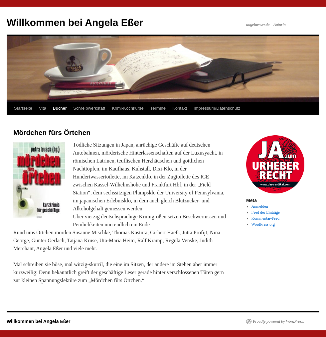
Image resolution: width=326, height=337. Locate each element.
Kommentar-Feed (265, 218)
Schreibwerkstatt (89, 108)
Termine (158, 108)
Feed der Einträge (265, 212)
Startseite (23, 108)
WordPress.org (263, 224)
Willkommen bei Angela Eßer (75, 22)
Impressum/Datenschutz (217, 108)
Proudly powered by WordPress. (278, 321)
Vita (42, 108)
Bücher (60, 108)
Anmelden (259, 206)
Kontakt (179, 108)
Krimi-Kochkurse (127, 108)
